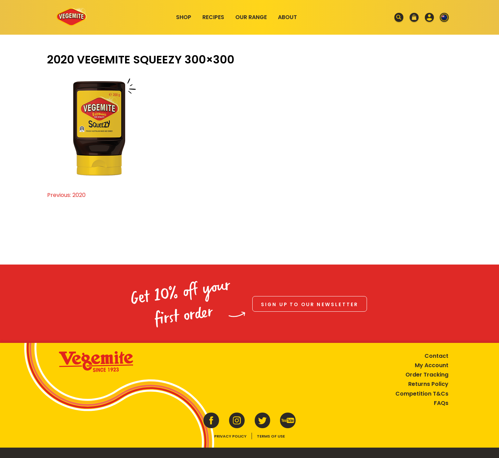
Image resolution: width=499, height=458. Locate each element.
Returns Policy (428, 384)
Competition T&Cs (421, 394)
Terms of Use (271, 436)
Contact (436, 356)
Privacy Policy (230, 436)
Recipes (213, 17)
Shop (183, 17)
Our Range (251, 17)
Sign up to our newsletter (310, 304)
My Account (431, 365)
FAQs (441, 403)
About (287, 17)
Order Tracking (426, 375)
